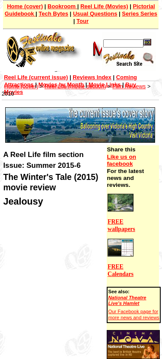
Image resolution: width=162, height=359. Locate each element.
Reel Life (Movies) (104, 6)
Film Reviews (129, 86)
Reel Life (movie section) (75, 86)
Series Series (139, 13)
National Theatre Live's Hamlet (127, 300)
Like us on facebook (121, 160)
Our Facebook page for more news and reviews (133, 314)
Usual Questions (95, 13)
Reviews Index (92, 77)
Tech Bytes (53, 13)
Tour (82, 21)
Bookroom (62, 6)
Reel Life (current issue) (36, 77)
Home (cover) (25, 6)
